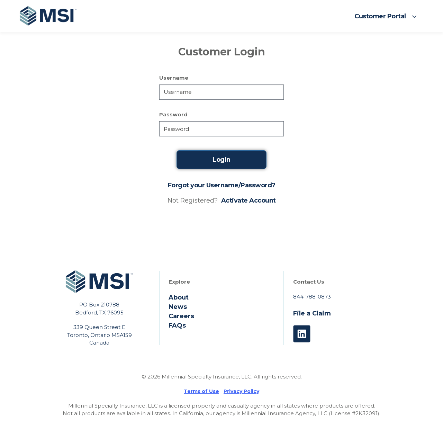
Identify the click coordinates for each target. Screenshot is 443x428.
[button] (385, 16)
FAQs (177, 325)
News (178, 307)
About (179, 297)
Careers (181, 316)
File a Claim (312, 313)
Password (173, 115)
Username (173, 78)
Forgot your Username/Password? (221, 185)
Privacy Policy (241, 391)
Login (221, 159)
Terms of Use (201, 391)
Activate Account (248, 200)
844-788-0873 (312, 296)
